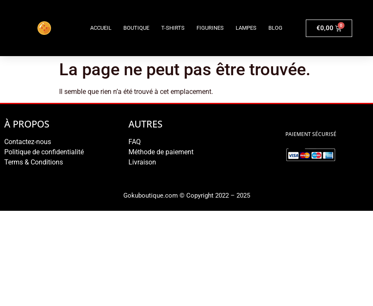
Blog (275, 28)
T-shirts (173, 28)
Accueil (100, 28)
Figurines (210, 28)
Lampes (246, 28)
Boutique (136, 28)
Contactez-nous (27, 142)
